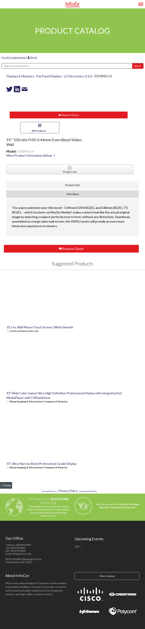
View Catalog (107, 575)
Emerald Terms (49, 491)
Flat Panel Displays (49, 76)
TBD (77, 546)
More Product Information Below (31, 155)
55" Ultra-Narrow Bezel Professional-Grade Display (41, 464)
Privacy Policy (68, 491)
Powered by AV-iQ (88, 491)
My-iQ (32, 57)
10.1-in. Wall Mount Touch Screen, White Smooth (39, 327)
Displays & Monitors (20, 76)
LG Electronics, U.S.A (78, 76)
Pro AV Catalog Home (14, 57)
